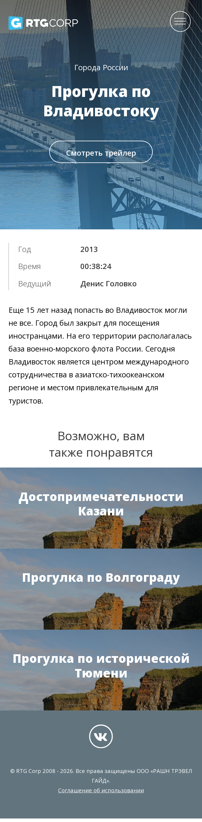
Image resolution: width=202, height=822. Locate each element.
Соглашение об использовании (101, 793)
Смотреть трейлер (101, 154)
